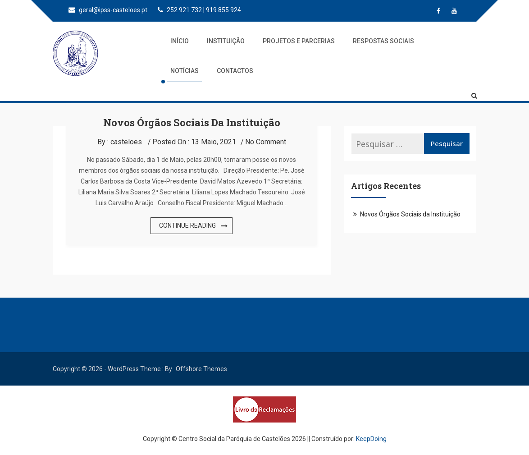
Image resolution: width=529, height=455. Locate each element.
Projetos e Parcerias (299, 41)
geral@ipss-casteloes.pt (107, 10)
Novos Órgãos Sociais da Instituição (191, 122)
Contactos (235, 70)
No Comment (265, 142)
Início (179, 41)
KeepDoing (371, 438)
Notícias (184, 70)
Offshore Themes (201, 368)
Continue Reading (187, 225)
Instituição (226, 41)
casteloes (126, 142)
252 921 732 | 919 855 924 (199, 10)
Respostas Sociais (383, 41)
